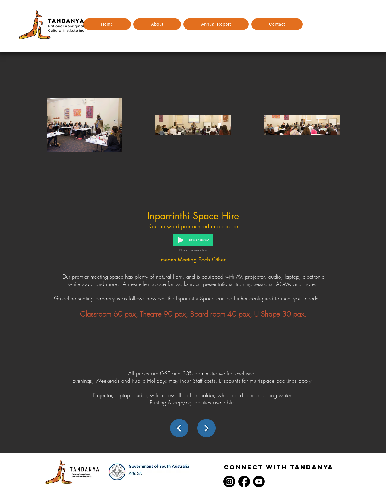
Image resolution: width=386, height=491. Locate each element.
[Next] (206, 428)
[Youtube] (259, 481)
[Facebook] (244, 481)
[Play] (181, 240)
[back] (179, 428)
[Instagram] (229, 481)
